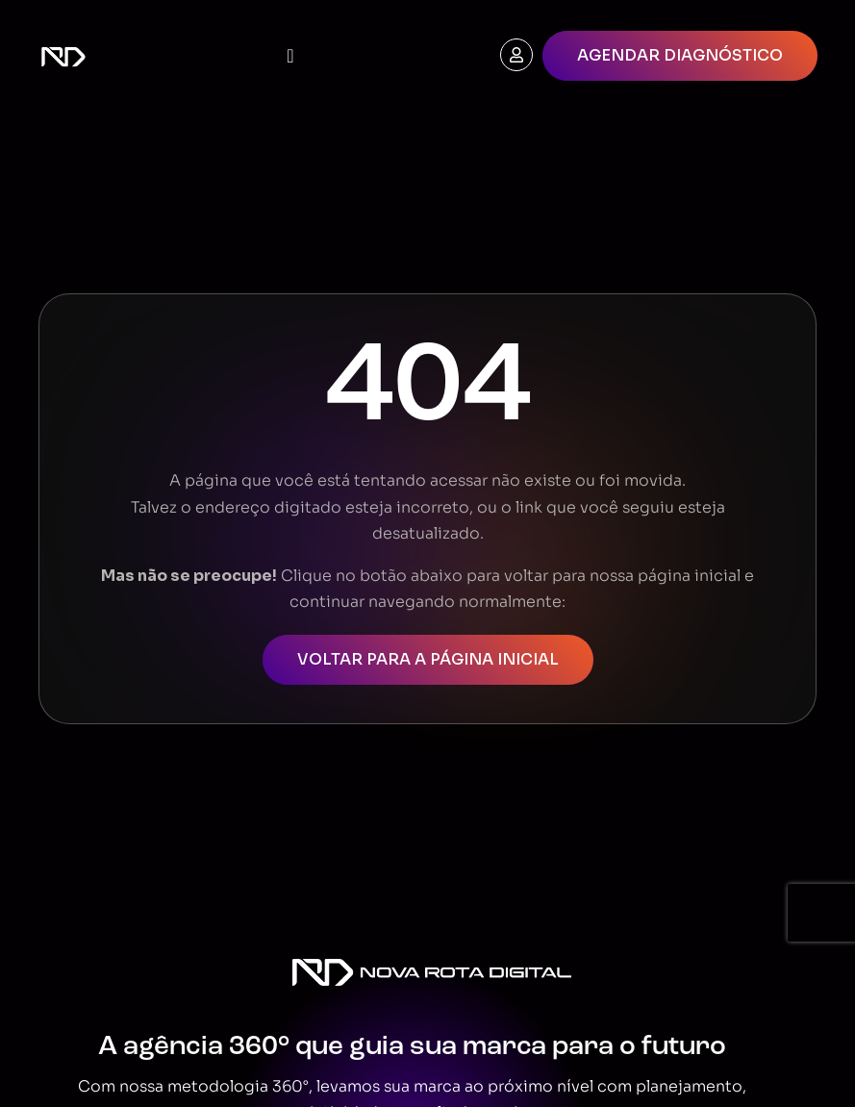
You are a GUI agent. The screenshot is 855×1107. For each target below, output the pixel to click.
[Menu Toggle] (290, 55)
